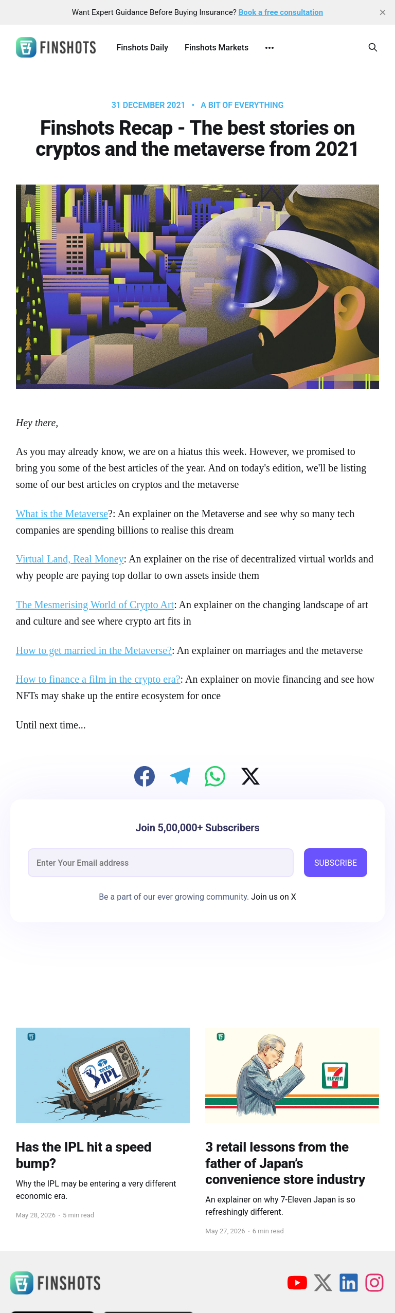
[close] (382, 12)
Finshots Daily (142, 47)
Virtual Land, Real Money (70, 558)
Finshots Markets (216, 47)
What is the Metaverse (62, 513)
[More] (269, 48)
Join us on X (272, 897)
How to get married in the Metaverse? (94, 650)
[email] (161, 862)
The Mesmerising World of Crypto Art (95, 604)
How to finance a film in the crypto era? (98, 679)
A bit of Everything (242, 105)
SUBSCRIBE (335, 863)
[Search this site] (373, 47)
